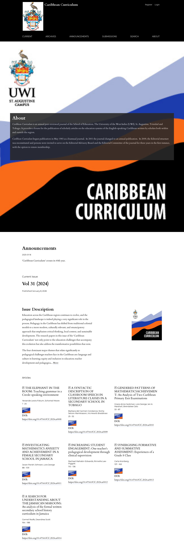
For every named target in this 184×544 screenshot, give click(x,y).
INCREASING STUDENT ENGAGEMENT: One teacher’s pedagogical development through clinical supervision (89, 450)
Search (134, 36)
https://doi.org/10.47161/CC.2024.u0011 (41, 483)
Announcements (79, 36)
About (156, 36)
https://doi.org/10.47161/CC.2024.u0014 (41, 538)
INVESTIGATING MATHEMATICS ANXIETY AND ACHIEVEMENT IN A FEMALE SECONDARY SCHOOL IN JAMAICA (40, 452)
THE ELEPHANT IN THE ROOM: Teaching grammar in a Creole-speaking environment (42, 391)
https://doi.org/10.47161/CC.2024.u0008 (41, 419)
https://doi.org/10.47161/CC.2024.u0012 (88, 482)
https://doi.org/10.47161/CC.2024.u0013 (134, 479)
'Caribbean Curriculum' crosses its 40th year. (43, 260)
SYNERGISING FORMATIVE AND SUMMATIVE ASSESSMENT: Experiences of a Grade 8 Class (135, 450)
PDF (26, 410)
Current (27, 36)
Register (148, 5)
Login (157, 5)
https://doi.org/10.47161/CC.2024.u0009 (88, 431)
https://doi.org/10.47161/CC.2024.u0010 (134, 425)
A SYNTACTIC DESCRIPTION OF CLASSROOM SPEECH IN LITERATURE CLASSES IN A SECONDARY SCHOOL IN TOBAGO (87, 396)
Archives (51, 36)
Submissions (109, 36)
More (55, 362)
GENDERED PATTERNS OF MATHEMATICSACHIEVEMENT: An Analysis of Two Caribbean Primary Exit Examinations (135, 393)
